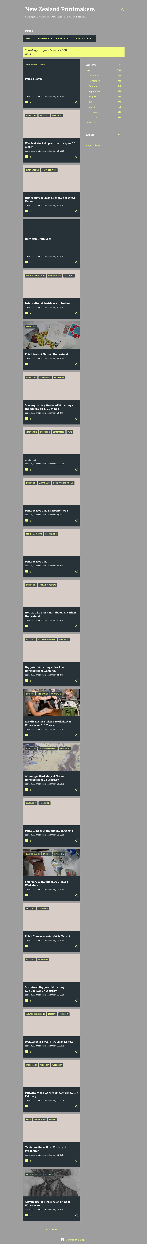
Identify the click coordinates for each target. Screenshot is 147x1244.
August (92, 96)
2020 (88, 70)
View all (29, 54)
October (93, 86)
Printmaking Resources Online (53, 39)
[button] (76, 102)
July (90, 101)
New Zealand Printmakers (60, 9)
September (94, 91)
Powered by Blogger (73, 1239)
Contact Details (84, 39)
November (94, 81)
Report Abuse (93, 145)
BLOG (27, 39)
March (92, 107)
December (94, 75)
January (93, 117)
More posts (51, 1230)
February (93, 112)
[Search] (123, 9)
